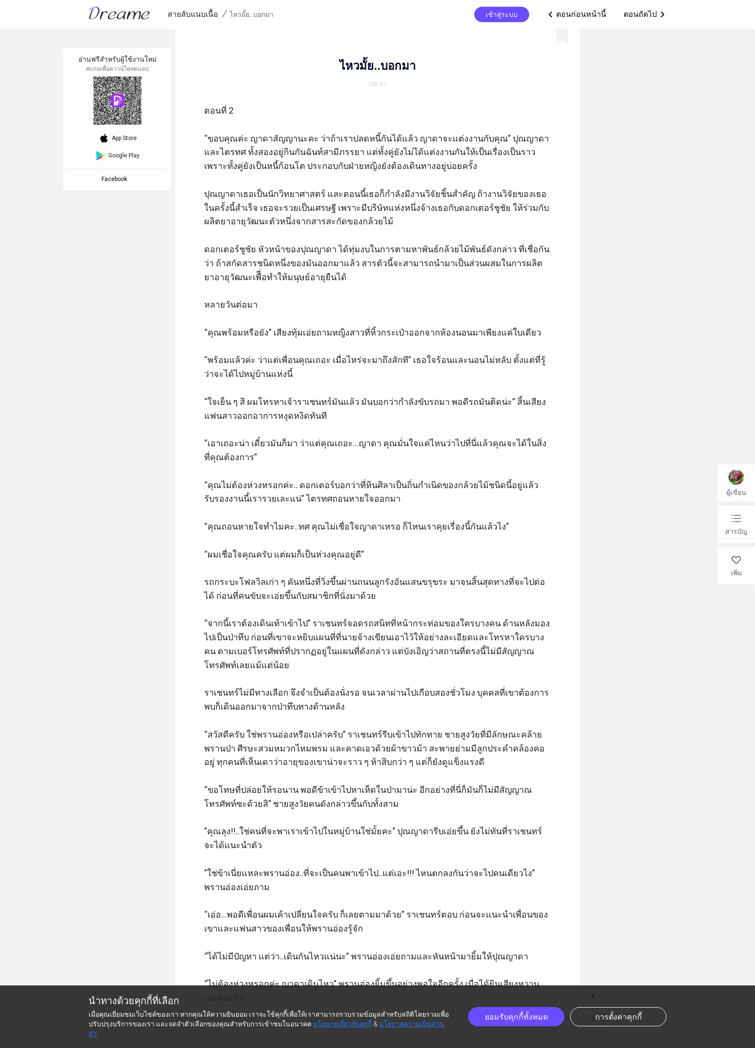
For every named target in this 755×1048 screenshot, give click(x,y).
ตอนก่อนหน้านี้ (576, 14)
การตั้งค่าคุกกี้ (618, 1017)
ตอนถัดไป (645, 14)
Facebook (116, 179)
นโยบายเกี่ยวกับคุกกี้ (342, 1024)
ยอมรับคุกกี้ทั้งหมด (516, 1017)
